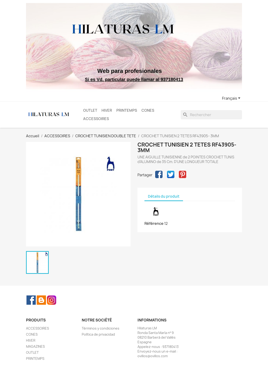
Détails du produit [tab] (164, 196)
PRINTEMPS (126, 110)
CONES (147, 110)
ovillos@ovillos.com (152, 356)
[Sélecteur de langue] (232, 98)
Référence (153, 223)
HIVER (106, 110)
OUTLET (90, 110)
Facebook (31, 300)
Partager (158, 174)
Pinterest (182, 174)
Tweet (170, 174)
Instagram (51, 300)
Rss (41, 300)
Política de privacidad (98, 334)
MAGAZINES (35, 346)
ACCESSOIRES (96, 118)
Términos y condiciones (100, 328)
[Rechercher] (211, 114)
